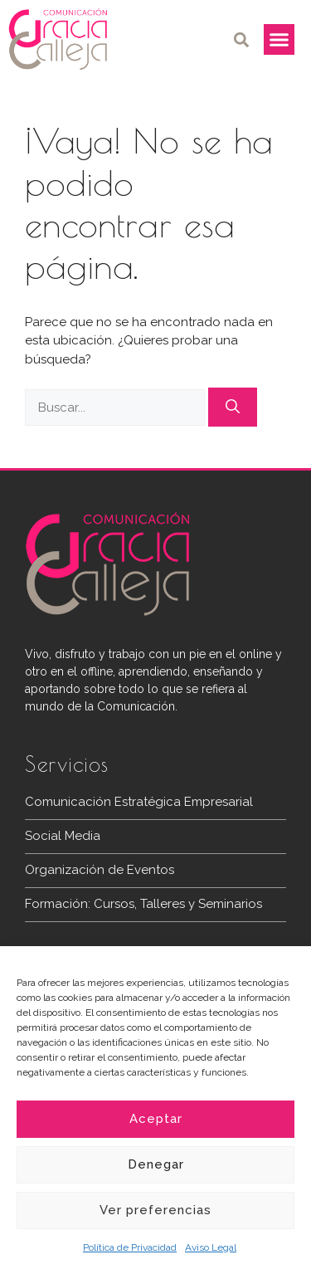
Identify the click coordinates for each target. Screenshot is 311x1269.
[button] (241, 39)
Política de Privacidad (130, 1247)
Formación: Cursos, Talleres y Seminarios (143, 903)
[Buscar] (232, 407)
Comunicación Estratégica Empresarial (139, 801)
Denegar (156, 1164)
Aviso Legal (210, 1247)
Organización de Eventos (99, 869)
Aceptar (155, 1118)
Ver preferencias (155, 1210)
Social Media (62, 835)
